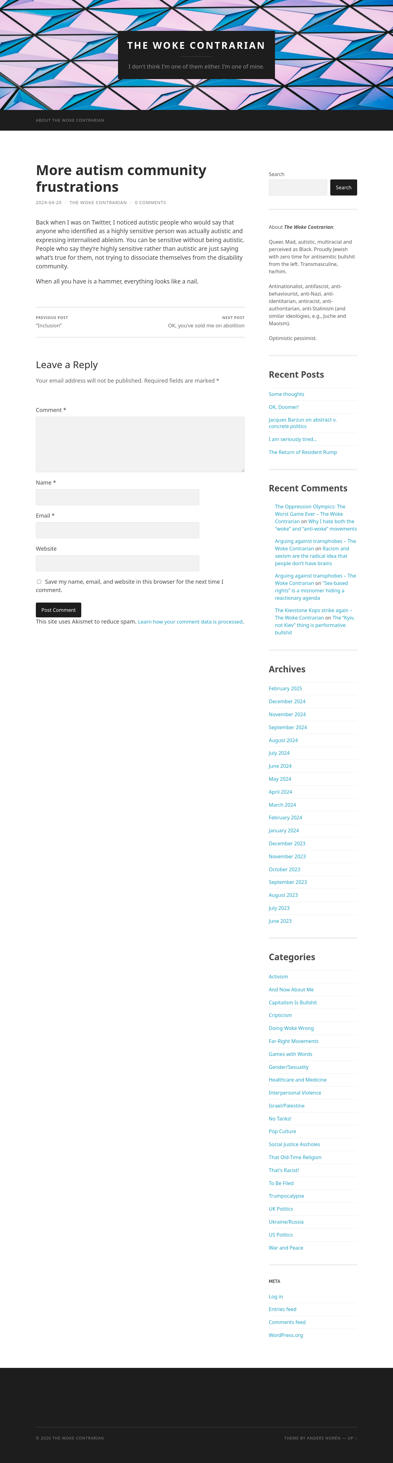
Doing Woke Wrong (291, 1028)
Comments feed (287, 1322)
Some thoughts (286, 394)
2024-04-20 (49, 202)
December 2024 (287, 701)
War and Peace (286, 1247)
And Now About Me (291, 989)
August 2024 (283, 740)
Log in (276, 1296)
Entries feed (283, 1309)
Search (277, 174)
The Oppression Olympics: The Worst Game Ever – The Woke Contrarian (310, 514)
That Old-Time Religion (295, 1157)
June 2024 (280, 766)
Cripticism (280, 1015)
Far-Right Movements (294, 1041)
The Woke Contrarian (196, 45)
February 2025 (285, 688)
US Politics (281, 1234)
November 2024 (287, 714)
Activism (278, 976)
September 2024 (288, 727)
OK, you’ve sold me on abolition (206, 322)
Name (46, 482)
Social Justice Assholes (294, 1144)
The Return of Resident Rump (303, 452)
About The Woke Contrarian (70, 120)
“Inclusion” (52, 322)
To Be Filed (281, 1182)
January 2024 (284, 830)
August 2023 (283, 895)
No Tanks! (280, 1118)
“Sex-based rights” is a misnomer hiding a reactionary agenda (311, 590)
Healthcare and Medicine (298, 1079)
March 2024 (282, 804)
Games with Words (290, 1053)
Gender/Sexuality (289, 1066)
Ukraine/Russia (286, 1221)
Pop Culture (282, 1131)
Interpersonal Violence (295, 1092)
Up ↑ (352, 1438)
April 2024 (280, 791)
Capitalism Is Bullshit (293, 1002)
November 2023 (287, 856)
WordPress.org (286, 1335)
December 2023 (287, 843)
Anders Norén (324, 1438)
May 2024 (280, 779)
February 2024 (285, 817)
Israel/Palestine (287, 1105)
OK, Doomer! (284, 406)
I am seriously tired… (293, 439)
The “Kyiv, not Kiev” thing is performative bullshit (315, 625)
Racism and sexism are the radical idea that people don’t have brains (312, 556)
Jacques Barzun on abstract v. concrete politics (303, 423)
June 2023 (280, 920)
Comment (51, 410)
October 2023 (284, 869)
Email (45, 515)
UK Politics (281, 1208)
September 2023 (288, 882)
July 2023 (279, 908)
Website (46, 549)
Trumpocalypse (286, 1195)
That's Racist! (284, 1170)
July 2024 (279, 753)
